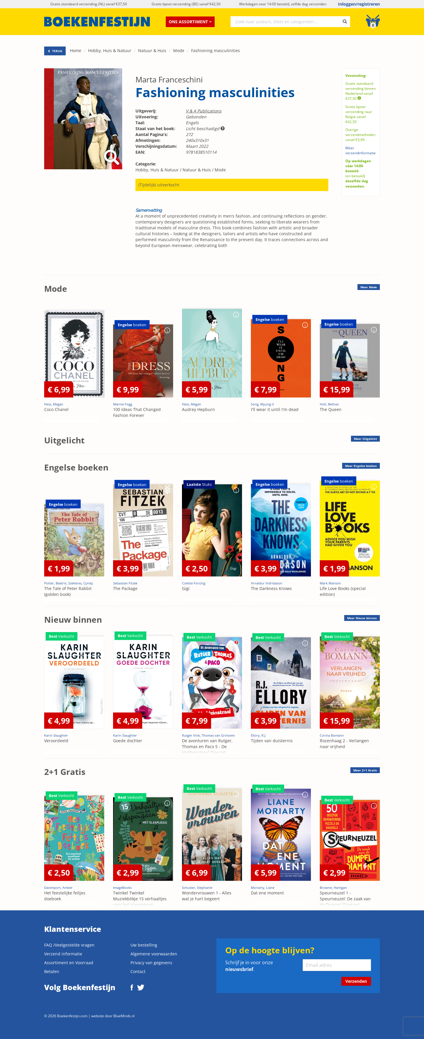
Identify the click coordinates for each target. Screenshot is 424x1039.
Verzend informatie (63, 954)
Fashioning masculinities (215, 50)
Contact (137, 971)
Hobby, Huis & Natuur (109, 50)
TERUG (55, 51)
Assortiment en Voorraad (68, 962)
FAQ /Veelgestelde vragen (69, 945)
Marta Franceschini (169, 79)
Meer (368, 287)
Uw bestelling (143, 945)
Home (75, 50)
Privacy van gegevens (151, 962)
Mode (178, 50)
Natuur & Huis (152, 50)
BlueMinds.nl (124, 1015)
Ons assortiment (190, 21)
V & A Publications (203, 111)
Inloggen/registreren (359, 4)
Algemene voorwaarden (153, 954)
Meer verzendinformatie (360, 150)
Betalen (51, 971)
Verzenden (356, 981)
